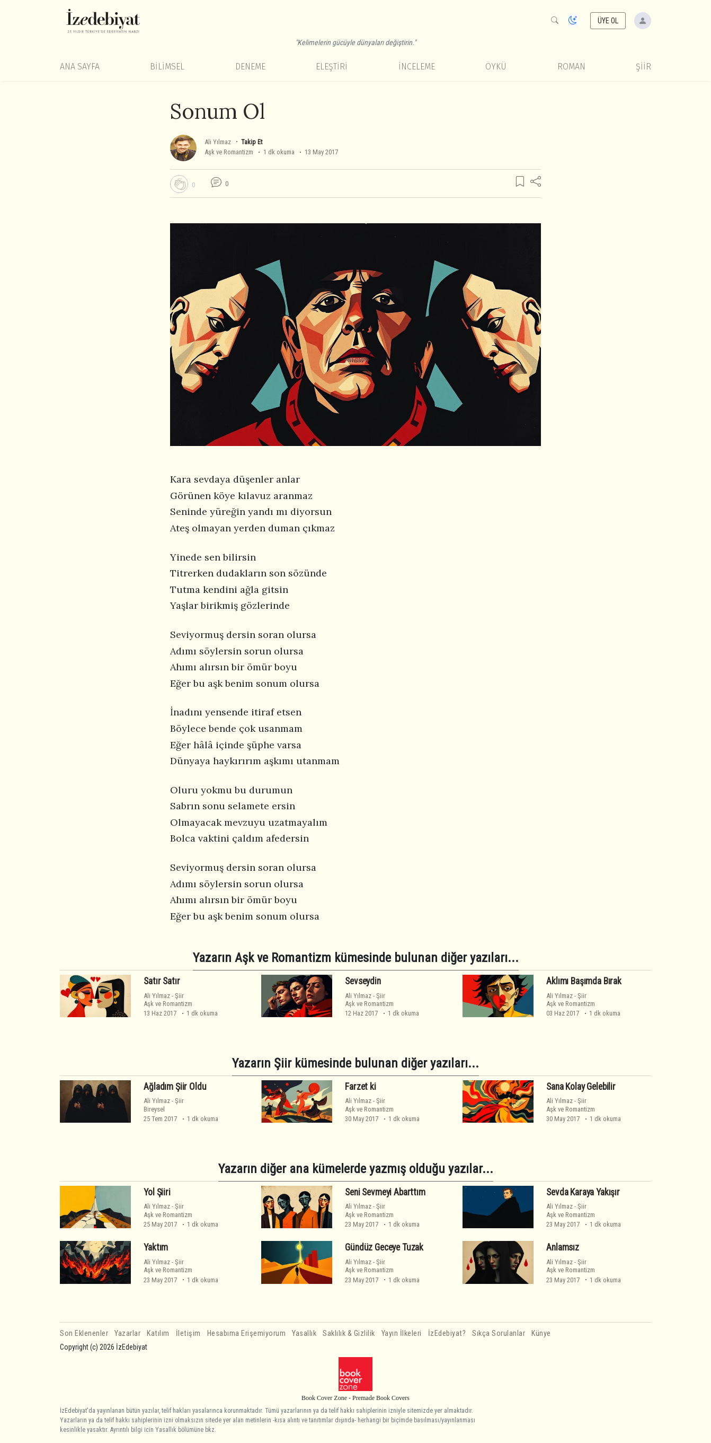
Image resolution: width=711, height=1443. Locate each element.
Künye (541, 1333)
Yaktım (156, 1247)
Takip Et (251, 142)
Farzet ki (360, 1086)
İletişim (188, 1333)
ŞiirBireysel (164, 1105)
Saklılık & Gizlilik (349, 1333)
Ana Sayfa (80, 67)
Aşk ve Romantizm (229, 152)
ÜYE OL (608, 20)
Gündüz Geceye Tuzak (384, 1247)
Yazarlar (127, 1333)
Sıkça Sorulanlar (498, 1333)
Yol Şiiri (157, 1192)
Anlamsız (562, 1247)
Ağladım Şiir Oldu (175, 1086)
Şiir (643, 67)
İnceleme (416, 67)
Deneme (250, 67)
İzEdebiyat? (447, 1333)
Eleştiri (332, 67)
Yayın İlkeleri (401, 1333)
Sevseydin (362, 981)
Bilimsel (167, 67)
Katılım (158, 1333)
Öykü (495, 67)
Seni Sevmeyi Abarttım (385, 1192)
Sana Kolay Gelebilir (581, 1086)
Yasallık (304, 1333)
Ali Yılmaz (219, 142)
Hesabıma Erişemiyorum (246, 1333)
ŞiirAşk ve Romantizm (168, 1000)
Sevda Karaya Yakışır (583, 1192)
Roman (571, 67)
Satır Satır (162, 981)
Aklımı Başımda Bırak (583, 981)
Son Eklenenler (84, 1333)
